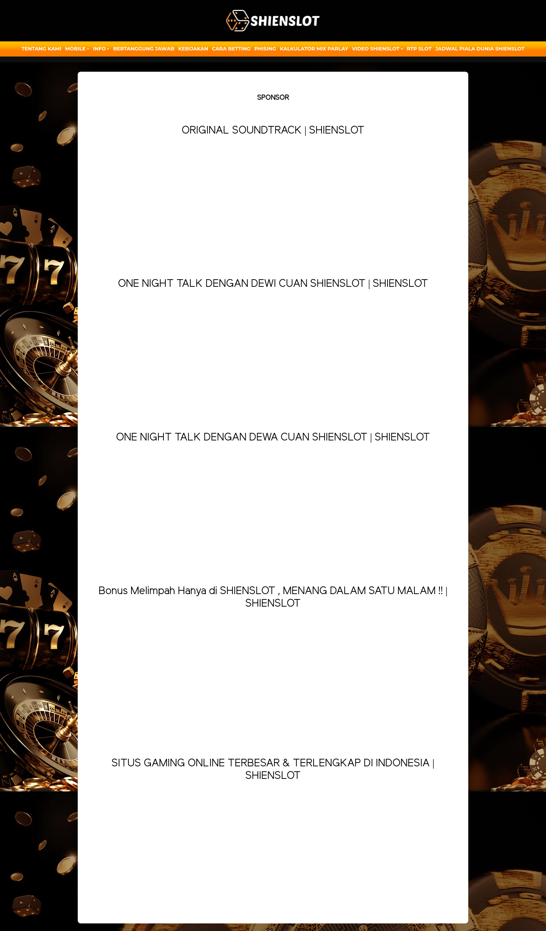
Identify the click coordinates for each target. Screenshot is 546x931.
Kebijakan (193, 49)
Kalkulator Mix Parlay (314, 49)
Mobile (75, 49)
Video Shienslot (375, 49)
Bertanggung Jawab (143, 49)
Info (99, 49)
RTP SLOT (419, 49)
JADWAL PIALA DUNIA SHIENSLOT (479, 49)
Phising (265, 49)
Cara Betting (231, 49)
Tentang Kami (41, 49)
